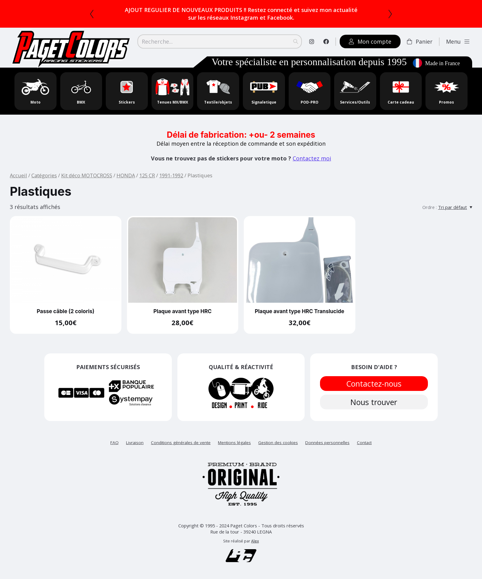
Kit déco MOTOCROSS (86, 175)
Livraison (135, 442)
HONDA (126, 175)
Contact (364, 442)
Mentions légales (234, 442)
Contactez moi (312, 158)
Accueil (18, 175)
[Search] (219, 41)
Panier (420, 41)
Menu (457, 41)
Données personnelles (327, 442)
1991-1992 (171, 175)
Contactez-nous (374, 383)
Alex (255, 541)
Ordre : (429, 207)
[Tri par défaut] (455, 207)
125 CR (147, 175)
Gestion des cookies (278, 442)
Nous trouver (374, 402)
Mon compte (370, 41)
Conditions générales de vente (181, 442)
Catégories (44, 175)
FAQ (114, 442)
